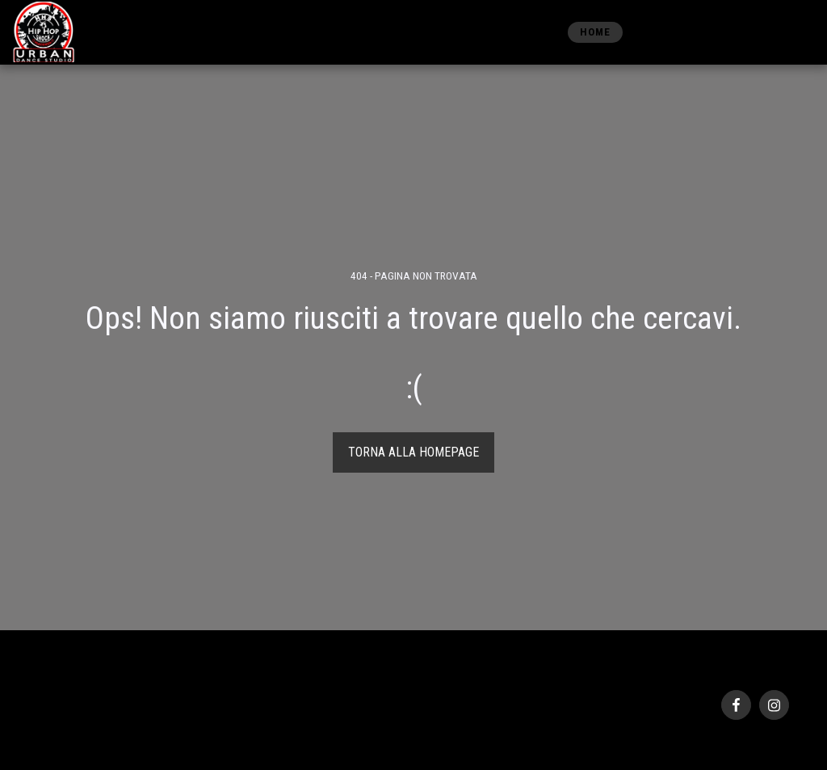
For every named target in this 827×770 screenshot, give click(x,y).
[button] (709, 32)
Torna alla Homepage (413, 452)
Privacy (48, 711)
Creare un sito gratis (166, 730)
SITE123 (102, 730)
